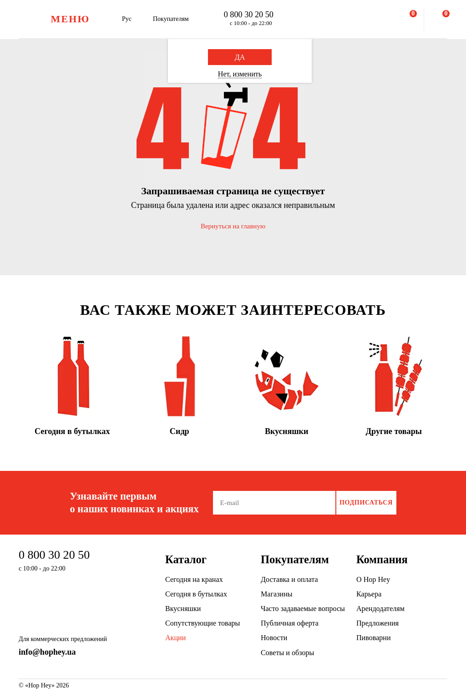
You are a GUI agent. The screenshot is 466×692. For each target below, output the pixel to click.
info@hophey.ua (47, 652)
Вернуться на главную (233, 226)
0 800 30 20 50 (249, 14)
